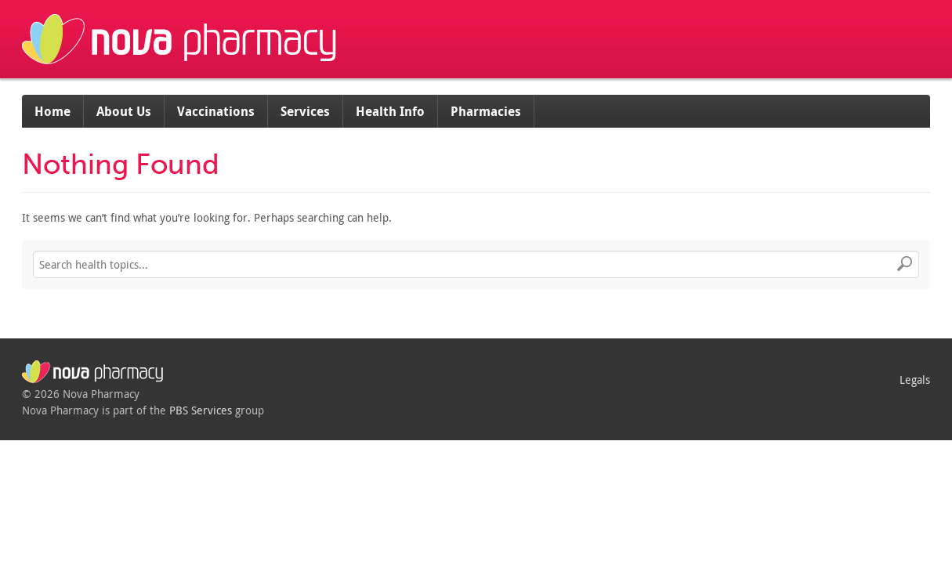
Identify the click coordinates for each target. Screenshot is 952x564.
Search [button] (904, 265)
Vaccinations (216, 111)
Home (52, 111)
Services (305, 111)
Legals (915, 379)
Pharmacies (486, 111)
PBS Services (200, 410)
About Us (123, 111)
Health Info (390, 111)
